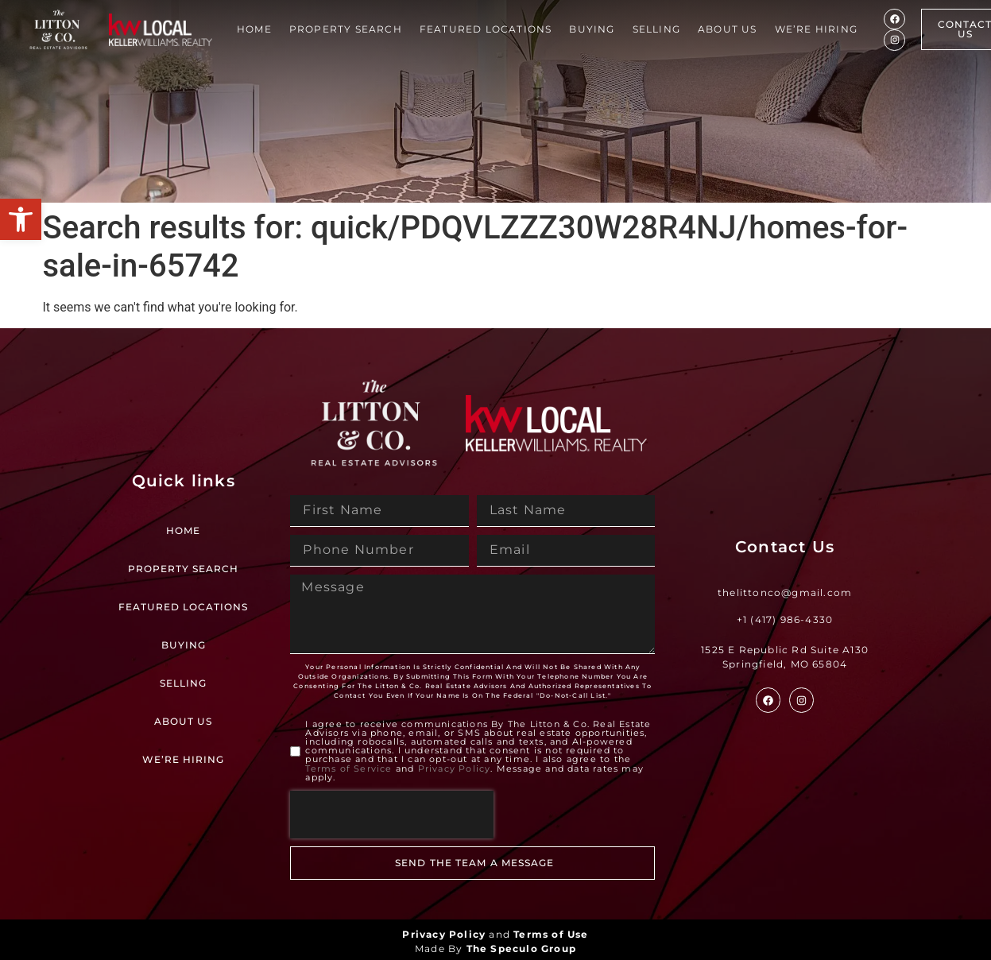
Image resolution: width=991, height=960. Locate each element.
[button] (20, 219)
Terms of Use (550, 934)
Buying (591, 29)
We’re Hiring (816, 29)
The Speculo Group (521, 948)
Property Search (345, 29)
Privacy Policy (454, 768)
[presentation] (392, 814)
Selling (656, 29)
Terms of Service (348, 768)
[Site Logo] (58, 30)
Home (254, 29)
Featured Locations (486, 29)
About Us (727, 29)
